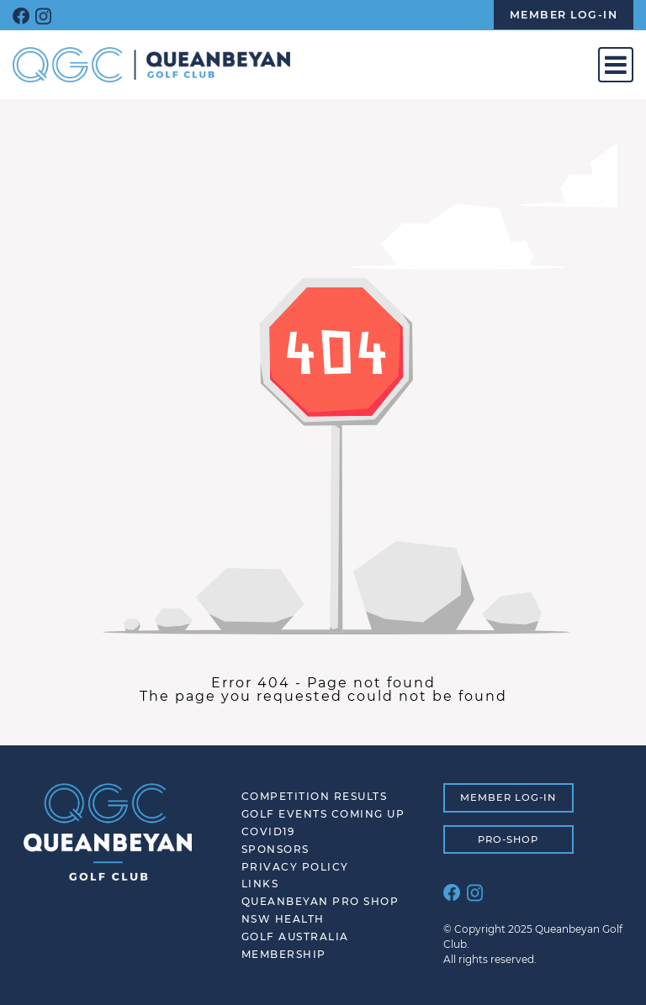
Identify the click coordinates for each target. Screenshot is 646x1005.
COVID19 (268, 831)
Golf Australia (295, 936)
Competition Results (314, 796)
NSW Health (283, 919)
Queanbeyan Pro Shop (320, 901)
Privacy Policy (295, 866)
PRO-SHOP (508, 839)
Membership (283, 954)
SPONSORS (275, 849)
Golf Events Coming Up (323, 814)
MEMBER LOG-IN (508, 797)
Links (260, 883)
